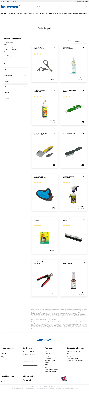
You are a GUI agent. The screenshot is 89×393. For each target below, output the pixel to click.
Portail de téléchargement (51, 369)
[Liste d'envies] (80, 6)
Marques (47, 362)
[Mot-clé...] (46, 6)
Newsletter (48, 358)
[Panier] (86, 6)
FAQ (46, 351)
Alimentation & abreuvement (11, 49)
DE (87, 1)
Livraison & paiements (72, 358)
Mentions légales (71, 355)
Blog (46, 355)
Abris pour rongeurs (9, 42)
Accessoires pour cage (10, 52)
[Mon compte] (83, 6)
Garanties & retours (72, 357)
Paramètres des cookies (51, 371)
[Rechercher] (61, 6)
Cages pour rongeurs (9, 47)
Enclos (5, 44)
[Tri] (80, 41)
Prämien (47, 367)
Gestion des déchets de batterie (75, 360)
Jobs (46, 364)
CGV (68, 353)
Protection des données (73, 351)
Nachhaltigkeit (48, 366)
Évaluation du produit (50, 360)
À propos (47, 353)
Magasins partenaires (50, 357)
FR (85, 1)
